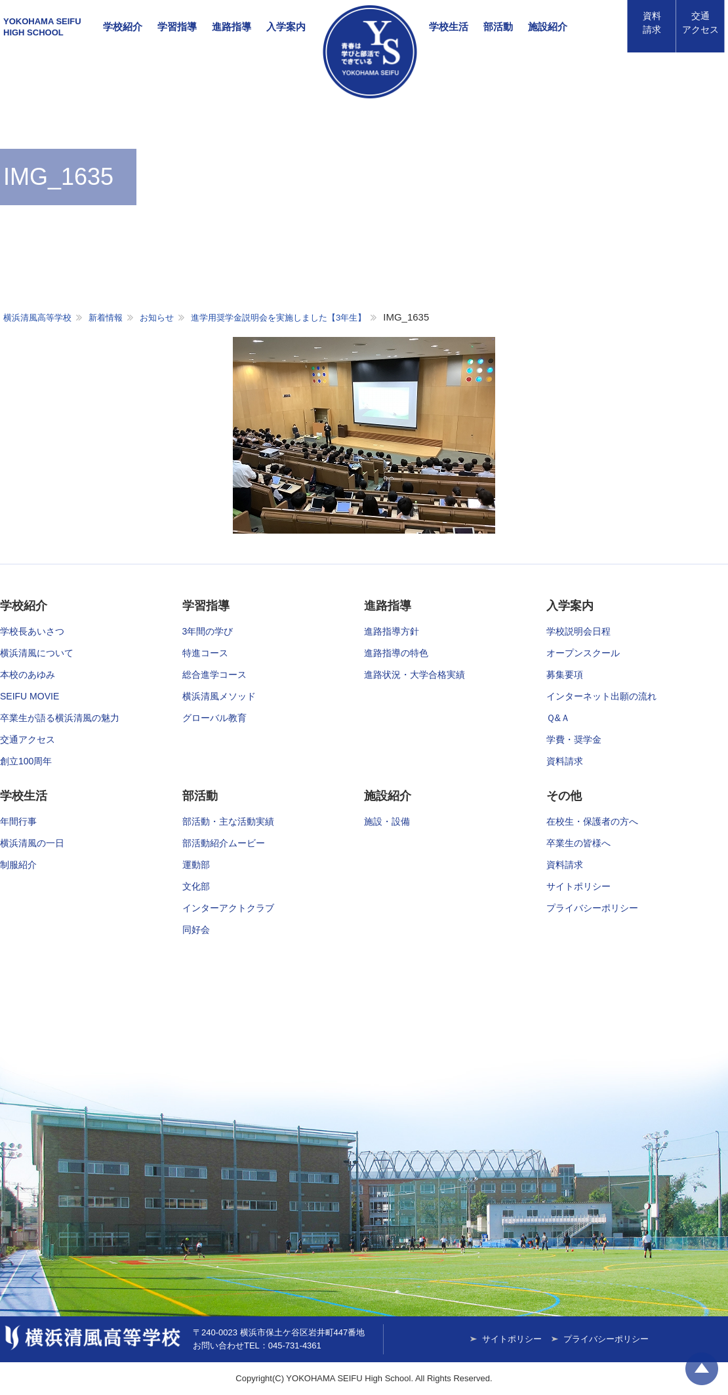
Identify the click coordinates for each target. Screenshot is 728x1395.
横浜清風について (36, 653)
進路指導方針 (391, 631)
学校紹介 (122, 26)
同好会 (196, 929)
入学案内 (286, 26)
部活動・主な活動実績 (228, 821)
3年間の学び (207, 631)
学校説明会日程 (578, 631)
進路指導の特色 (396, 653)
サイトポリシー (578, 886)
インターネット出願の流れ (601, 696)
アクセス (700, 22)
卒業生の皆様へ (578, 843)
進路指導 (231, 26)
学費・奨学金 (573, 739)
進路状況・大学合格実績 (414, 674)
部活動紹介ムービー (223, 843)
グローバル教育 (214, 718)
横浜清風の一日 (32, 843)
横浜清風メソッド (219, 696)
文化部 (196, 886)
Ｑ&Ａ (558, 718)
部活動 (498, 26)
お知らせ (157, 318)
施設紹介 (547, 26)
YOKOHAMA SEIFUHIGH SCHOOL (42, 26)
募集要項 (564, 674)
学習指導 (177, 26)
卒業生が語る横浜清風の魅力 (59, 718)
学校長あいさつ (32, 631)
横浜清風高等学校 (370, 52)
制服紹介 (18, 864)
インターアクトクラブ (228, 908)
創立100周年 (26, 761)
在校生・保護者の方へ (592, 821)
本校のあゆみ (27, 674)
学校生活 (448, 26)
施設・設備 (387, 821)
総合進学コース (214, 674)
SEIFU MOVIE (29, 696)
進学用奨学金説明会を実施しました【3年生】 (278, 318)
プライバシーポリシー (592, 908)
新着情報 (106, 318)
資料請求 (652, 22)
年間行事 (18, 821)
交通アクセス (27, 739)
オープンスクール (583, 653)
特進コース (205, 653)
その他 (564, 795)
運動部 (196, 864)
